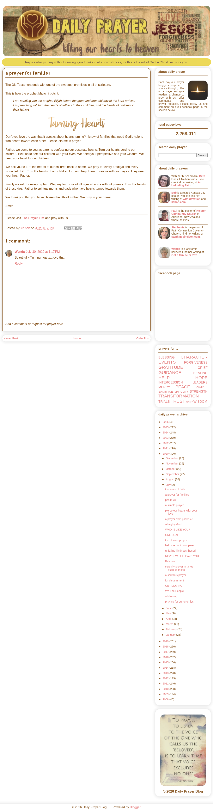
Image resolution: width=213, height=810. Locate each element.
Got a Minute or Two (184, 255)
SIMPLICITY (181, 391)
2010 (166, 688)
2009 (166, 694)
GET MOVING (173, 585)
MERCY (164, 387)
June (169, 608)
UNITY (189, 402)
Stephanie (177, 227)
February (171, 629)
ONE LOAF (172, 535)
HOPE (201, 377)
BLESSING (166, 357)
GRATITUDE (170, 367)
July (168, 484)
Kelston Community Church (188, 212)
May (169, 613)
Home (77, 338)
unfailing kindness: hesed (180, 550)
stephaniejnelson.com (185, 236)
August (170, 479)
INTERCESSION (170, 382)
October (171, 468)
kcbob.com (178, 202)
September (173, 474)
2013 (166, 673)
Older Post (142, 338)
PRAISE (202, 387)
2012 (166, 678)
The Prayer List (33, 218)
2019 (166, 641)
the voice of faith (175, 489)
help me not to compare (179, 545)
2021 (166, 448)
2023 (166, 437)
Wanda (20, 251)
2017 (166, 652)
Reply (19, 263)
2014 (166, 667)
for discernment (174, 580)
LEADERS (200, 382)
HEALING (200, 373)
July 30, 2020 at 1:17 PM (43, 251)
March (170, 624)
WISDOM (200, 401)
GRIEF (203, 368)
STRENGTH (199, 391)
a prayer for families (177, 494)
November (172, 463)
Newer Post (10, 338)
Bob (174, 192)
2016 (166, 657)
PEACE (182, 386)
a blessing (171, 596)
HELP (164, 377)
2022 (166, 443)
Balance (170, 561)
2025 (166, 427)
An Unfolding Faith (186, 184)
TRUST (178, 401)
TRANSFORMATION (178, 396)
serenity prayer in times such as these (179, 568)
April (169, 618)
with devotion (191, 198)
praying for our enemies (179, 601)
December (172, 458)
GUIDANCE (169, 372)
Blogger (135, 807)
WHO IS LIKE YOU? (177, 529)
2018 (166, 646)
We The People (174, 590)
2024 (166, 432)
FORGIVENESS (196, 362)
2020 (166, 453)
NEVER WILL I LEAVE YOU (182, 556)
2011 (166, 683)
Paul (174, 210)
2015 (166, 662)
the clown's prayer (176, 540)
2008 (166, 699)
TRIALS (164, 401)
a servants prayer (175, 575)
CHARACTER (194, 357)
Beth (202, 176)
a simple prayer (174, 505)
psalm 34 (170, 499)
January (171, 634)
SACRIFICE (165, 391)
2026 (166, 421)
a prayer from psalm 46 (179, 519)
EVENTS (167, 362)
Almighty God (173, 524)
